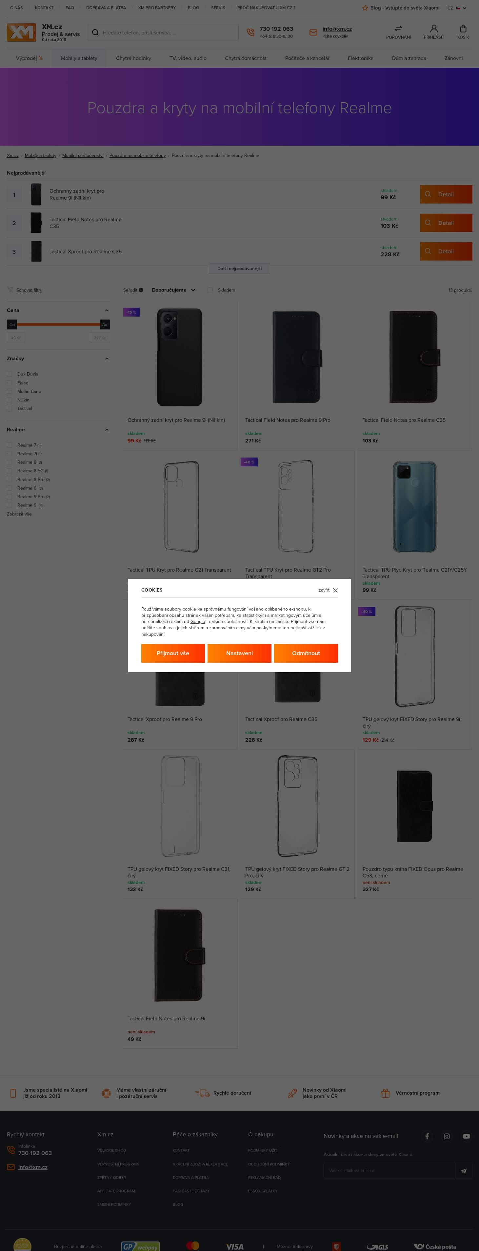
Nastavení (239, 653)
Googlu (197, 621)
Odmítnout (306, 653)
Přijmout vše (173, 653)
